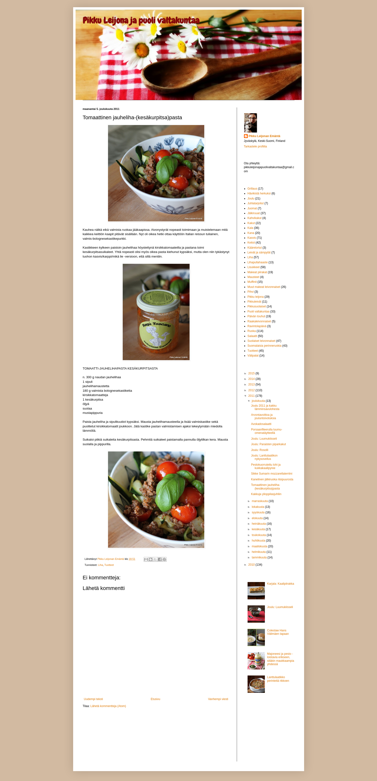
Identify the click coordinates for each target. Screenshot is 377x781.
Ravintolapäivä (257, 326)
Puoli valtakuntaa (258, 311)
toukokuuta (259, 535)
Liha (100, 564)
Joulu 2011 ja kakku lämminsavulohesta (265, 407)
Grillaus (252, 188)
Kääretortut (255, 247)
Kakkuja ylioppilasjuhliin (266, 494)
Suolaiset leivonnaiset (261, 341)
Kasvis (252, 237)
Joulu (251, 198)
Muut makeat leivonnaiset (264, 287)
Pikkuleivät (254, 301)
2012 (252, 390)
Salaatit (252, 336)
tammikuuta (259, 557)
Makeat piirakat (257, 272)
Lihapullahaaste (258, 262)
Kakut (251, 223)
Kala (250, 228)
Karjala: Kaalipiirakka (280, 583)
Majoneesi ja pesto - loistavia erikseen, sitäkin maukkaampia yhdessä (280, 659)
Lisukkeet (254, 267)
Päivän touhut (256, 316)
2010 (252, 564)
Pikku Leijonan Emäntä (111, 558)
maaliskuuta (260, 546)
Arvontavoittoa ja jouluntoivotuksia (263, 416)
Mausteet (253, 277)
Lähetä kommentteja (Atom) (108, 706)
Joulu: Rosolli (259, 450)
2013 (252, 384)
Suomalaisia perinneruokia (264, 345)
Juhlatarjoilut (256, 203)
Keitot (251, 242)
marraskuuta (260, 501)
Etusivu (155, 699)
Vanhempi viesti (218, 699)
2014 (252, 379)
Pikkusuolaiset (257, 306)
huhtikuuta (259, 540)
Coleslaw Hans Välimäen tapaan (278, 632)
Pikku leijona (256, 296)
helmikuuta (259, 552)
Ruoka (252, 331)
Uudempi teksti (93, 699)
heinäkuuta (259, 523)
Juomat (252, 208)
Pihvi (251, 291)
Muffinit (252, 282)
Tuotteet (109, 564)
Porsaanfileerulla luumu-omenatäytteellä (266, 431)
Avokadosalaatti (261, 424)
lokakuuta (258, 507)
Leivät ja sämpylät (259, 252)
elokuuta (257, 518)
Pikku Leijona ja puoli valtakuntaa (141, 20)
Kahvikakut (255, 218)
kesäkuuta (259, 529)
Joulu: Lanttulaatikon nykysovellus (264, 457)
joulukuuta (259, 401)
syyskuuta (258, 512)
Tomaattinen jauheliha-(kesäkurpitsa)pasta (265, 486)
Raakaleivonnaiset (259, 321)
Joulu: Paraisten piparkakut (268, 444)
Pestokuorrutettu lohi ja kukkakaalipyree (266, 466)
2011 (252, 395)
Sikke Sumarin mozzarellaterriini (271, 473)
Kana (251, 233)
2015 (252, 373)
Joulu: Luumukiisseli (264, 438)
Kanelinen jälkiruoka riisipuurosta (272, 479)
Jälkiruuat (254, 213)
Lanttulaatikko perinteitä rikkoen (278, 678)
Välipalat (253, 355)
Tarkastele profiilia (255, 146)
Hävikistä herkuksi (259, 193)
